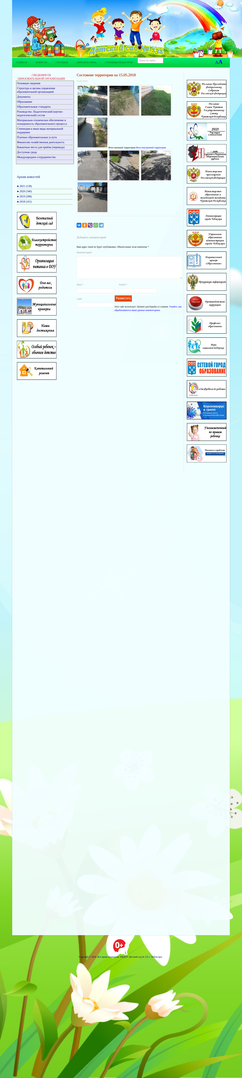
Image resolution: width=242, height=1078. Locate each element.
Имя (80, 289)
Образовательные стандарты (34, 106)
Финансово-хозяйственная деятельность (41, 142)
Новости (41, 62)
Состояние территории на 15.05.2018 (106, 75)
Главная (21, 62)
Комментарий (84, 252)
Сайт (79, 303)
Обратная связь (86, 62)
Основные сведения (28, 83)
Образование (24, 101)
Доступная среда (27, 152)
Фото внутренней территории (151, 147)
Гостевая (62, 62)
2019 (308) (24, 196)
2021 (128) (24, 186)
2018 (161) (24, 201)
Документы (24, 96)
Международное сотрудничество (36, 157)
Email (123, 289)
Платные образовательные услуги (37, 137)
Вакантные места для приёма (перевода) (41, 147)
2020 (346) (24, 191)
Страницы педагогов (119, 62)
